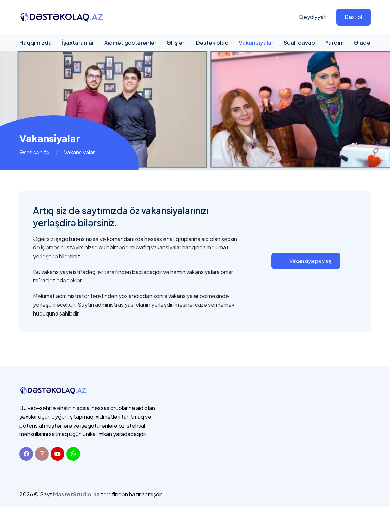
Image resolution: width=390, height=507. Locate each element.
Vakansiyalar (256, 42)
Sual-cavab (299, 42)
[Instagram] (42, 454)
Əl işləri (176, 42)
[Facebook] (26, 454)
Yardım (334, 42)
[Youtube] (57, 454)
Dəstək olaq (212, 42)
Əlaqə (362, 42)
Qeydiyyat (312, 16)
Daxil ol (353, 16)
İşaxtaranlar (78, 42)
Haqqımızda (35, 42)
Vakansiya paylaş (305, 260)
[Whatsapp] (73, 454)
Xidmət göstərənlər (130, 42)
